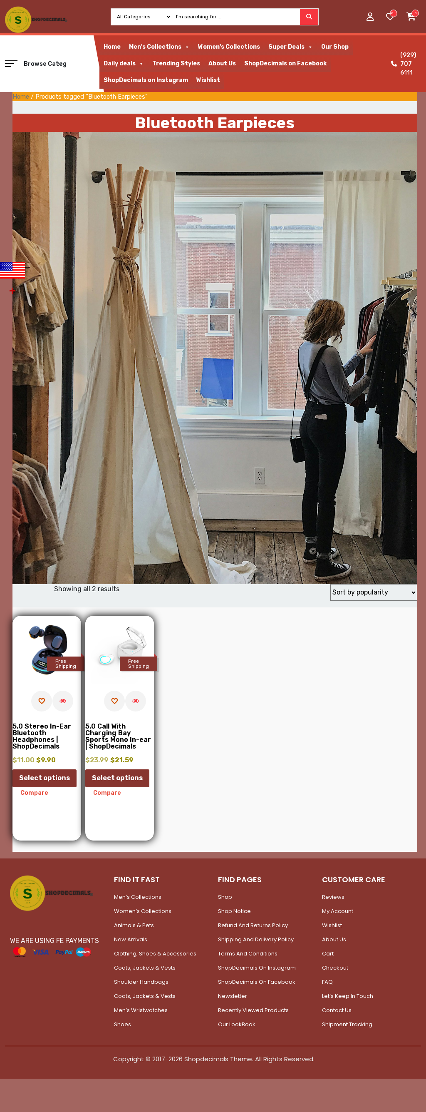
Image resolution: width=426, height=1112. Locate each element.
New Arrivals (130, 939)
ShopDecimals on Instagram (146, 80)
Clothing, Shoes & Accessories (155, 954)
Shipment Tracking (347, 1024)
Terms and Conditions (247, 954)
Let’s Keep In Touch (347, 996)
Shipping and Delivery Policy (256, 939)
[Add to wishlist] (41, 701)
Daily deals (124, 63)
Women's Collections (229, 46)
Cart (328, 954)
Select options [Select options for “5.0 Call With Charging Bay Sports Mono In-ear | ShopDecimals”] (117, 778)
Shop (225, 897)
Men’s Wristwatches (141, 1010)
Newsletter (232, 996)
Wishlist (208, 80)
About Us (222, 63)
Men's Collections (159, 47)
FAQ (327, 982)
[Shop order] (373, 592)
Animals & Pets (134, 925)
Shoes (122, 1024)
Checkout (335, 968)
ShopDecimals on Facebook (285, 63)
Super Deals (290, 47)
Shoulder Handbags (141, 982)
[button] (11, 63)
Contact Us (337, 1010)
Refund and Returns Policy (253, 925)
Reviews (333, 897)
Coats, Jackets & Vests (145, 968)
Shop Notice (234, 911)
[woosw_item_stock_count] (393, 13)
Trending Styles (176, 63)
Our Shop (335, 46)
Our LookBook (236, 1024)
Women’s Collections (142, 911)
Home (112, 46)
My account (337, 911)
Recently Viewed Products (253, 1010)
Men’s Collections (137, 897)
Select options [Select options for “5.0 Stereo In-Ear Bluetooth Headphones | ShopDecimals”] (44, 778)
